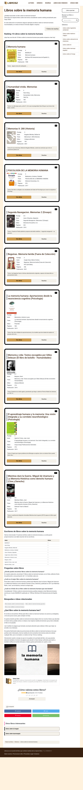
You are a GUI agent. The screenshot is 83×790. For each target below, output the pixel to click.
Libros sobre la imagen (12, 729)
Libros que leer (70, 10)
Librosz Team (16, 678)
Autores (31, 3)
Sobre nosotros (8, 754)
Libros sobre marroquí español (69, 49)
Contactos (36, 754)
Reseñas (48, 3)
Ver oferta (19, 71)
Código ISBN (74, 3)
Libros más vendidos (60, 3)
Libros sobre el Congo (69, 54)
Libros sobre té (67, 45)
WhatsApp (46, 715)
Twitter (46, 711)
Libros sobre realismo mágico (69, 34)
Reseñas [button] (44, 71)
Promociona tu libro (18, 754)
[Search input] (69, 20)
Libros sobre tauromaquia (13, 733)
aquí (31, 585)
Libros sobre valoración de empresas (70, 40)
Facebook (18, 711)
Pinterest (17, 715)
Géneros (39, 3)
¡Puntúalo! (32, 699)
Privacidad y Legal (28, 754)
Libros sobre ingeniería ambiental (69, 29)
